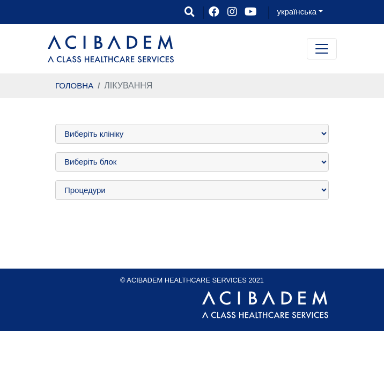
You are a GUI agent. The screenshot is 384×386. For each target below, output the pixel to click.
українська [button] (296, 11)
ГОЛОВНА (74, 85)
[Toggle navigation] (322, 49)
